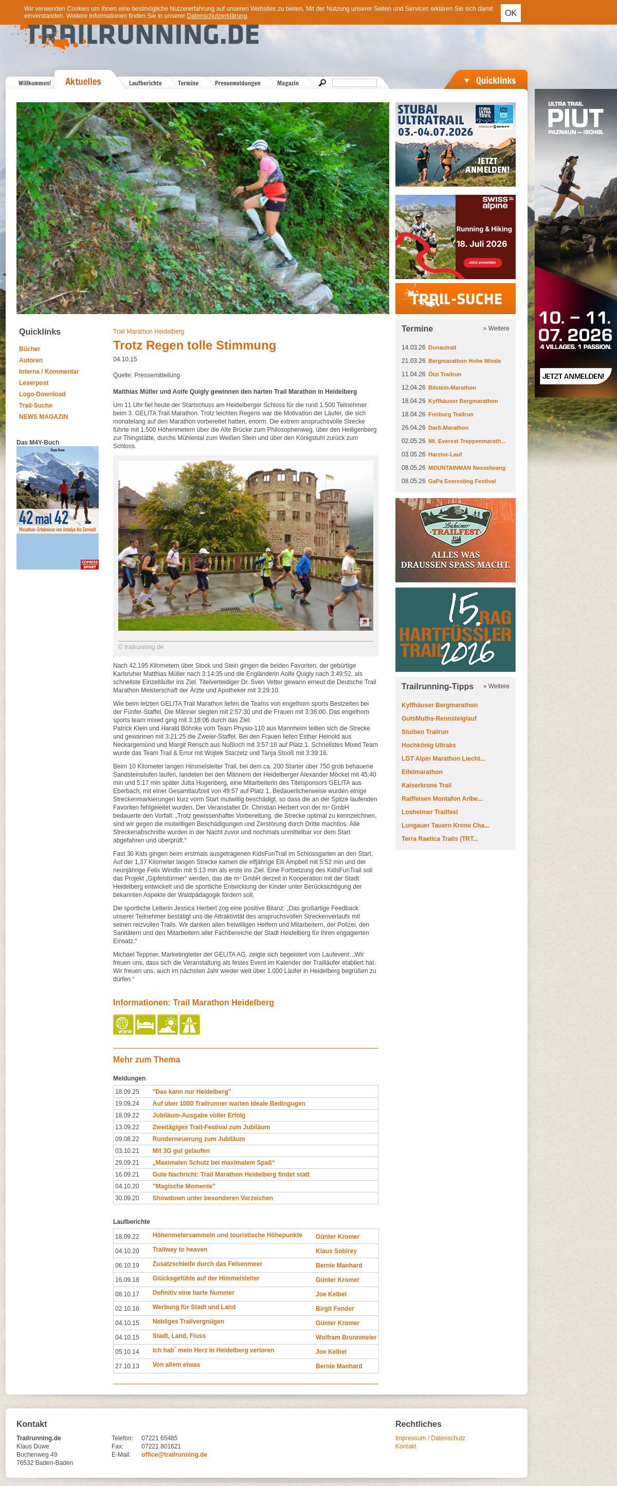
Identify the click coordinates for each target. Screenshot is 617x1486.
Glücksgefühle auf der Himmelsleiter (206, 1278)
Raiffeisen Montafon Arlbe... (442, 798)
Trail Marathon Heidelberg (148, 331)
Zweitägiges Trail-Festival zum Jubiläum (211, 1127)
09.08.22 (127, 1139)
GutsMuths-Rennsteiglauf (439, 718)
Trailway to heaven (180, 1249)
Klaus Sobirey (336, 1251)
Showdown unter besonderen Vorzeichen (213, 1198)
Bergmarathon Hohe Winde (464, 361)
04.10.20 (127, 1186)
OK (511, 13)
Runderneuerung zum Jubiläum (199, 1139)
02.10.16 (127, 1308)
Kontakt (405, 1446)
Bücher (29, 349)
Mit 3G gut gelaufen (181, 1150)
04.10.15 (127, 1323)
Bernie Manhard (339, 1265)
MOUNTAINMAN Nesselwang (466, 468)
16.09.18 (127, 1279)
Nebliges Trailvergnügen (188, 1321)
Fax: (117, 1446)
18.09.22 (127, 1115)
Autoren (31, 360)
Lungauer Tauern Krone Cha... (445, 825)
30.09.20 (127, 1198)
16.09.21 (127, 1174)
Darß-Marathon (448, 428)
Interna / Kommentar (49, 371)
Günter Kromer (337, 1236)
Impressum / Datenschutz (430, 1438)
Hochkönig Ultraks (429, 745)
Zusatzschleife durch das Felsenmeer (207, 1264)
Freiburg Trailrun (451, 414)
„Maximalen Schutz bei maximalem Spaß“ (214, 1162)
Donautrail (442, 347)
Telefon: (122, 1438)
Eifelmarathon (422, 772)
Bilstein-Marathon (452, 387)
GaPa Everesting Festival (462, 481)
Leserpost (33, 383)
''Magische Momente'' (184, 1186)
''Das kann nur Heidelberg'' (192, 1091)
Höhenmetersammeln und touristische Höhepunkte (227, 1235)
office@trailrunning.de (174, 1454)
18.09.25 (127, 1091)
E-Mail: (121, 1454)
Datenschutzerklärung (217, 16)
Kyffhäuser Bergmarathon (463, 401)
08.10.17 (127, 1294)
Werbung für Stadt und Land (194, 1307)
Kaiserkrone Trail (426, 785)
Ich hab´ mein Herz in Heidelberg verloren (214, 1350)
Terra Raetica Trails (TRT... (440, 838)
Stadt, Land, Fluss (179, 1336)
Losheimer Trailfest (430, 812)
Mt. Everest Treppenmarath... (466, 441)
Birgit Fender (335, 1308)
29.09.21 (127, 1162)
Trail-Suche (35, 405)
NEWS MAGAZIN (43, 416)
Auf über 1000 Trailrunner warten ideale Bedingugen (229, 1103)
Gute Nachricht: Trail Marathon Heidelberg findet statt (231, 1174)
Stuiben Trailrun (425, 732)
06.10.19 (127, 1265)
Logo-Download (42, 394)
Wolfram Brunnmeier (346, 1337)
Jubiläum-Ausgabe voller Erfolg (199, 1115)
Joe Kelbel (331, 1294)
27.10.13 (127, 1366)
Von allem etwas (176, 1364)
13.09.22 (127, 1127)
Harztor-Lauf (445, 454)
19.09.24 (127, 1103)
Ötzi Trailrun (444, 374)
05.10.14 (127, 1351)
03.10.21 (127, 1150)
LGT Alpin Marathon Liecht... (443, 758)
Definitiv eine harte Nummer (193, 1292)
